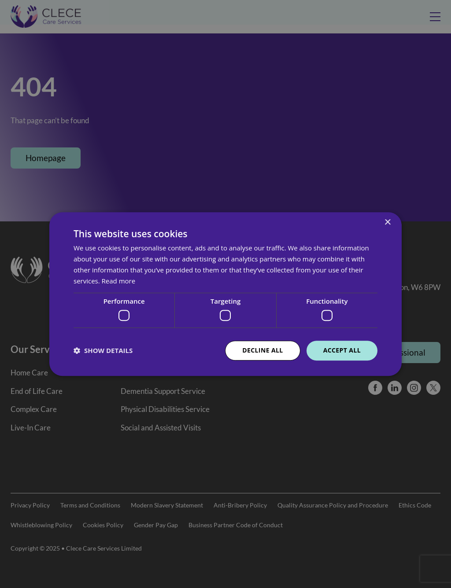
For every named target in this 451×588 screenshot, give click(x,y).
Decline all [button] (262, 350)
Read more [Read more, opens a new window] (119, 280)
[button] (103, 350)
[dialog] (225, 294)
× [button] (387, 222)
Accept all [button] (342, 350)
